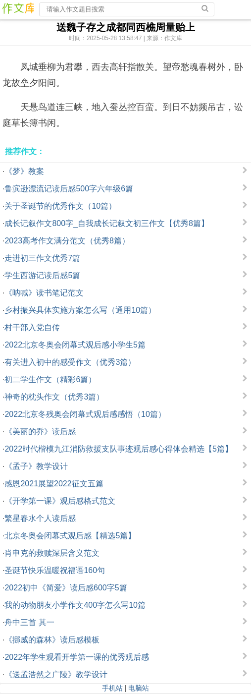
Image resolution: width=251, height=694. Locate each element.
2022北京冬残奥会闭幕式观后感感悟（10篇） (84, 414)
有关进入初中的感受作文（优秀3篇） (70, 362)
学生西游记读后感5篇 (42, 275)
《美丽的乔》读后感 (40, 431)
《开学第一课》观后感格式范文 (59, 501)
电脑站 (138, 688)
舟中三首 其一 (29, 622)
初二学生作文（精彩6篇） (50, 379)
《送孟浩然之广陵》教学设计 (55, 674)
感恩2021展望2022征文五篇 (53, 483)
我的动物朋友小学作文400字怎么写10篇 (75, 605)
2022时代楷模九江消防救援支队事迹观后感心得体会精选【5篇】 (118, 449)
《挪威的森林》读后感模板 (52, 640)
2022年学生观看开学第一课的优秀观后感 (76, 657)
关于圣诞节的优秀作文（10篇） (60, 206)
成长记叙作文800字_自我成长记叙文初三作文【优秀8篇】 (106, 223)
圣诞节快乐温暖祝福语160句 (54, 570)
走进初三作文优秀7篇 (42, 258)
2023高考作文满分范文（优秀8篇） (67, 240)
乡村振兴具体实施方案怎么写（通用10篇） (80, 310)
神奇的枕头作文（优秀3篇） (54, 397)
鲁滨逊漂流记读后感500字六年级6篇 (68, 188)
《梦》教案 (24, 171)
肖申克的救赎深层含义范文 (52, 553)
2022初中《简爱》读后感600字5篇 (65, 587)
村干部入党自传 (32, 327)
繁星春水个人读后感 (40, 518)
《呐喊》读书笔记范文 (44, 293)
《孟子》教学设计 (36, 466)
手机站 (112, 688)
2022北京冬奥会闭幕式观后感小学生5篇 (75, 345)
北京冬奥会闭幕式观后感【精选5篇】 (70, 535)
